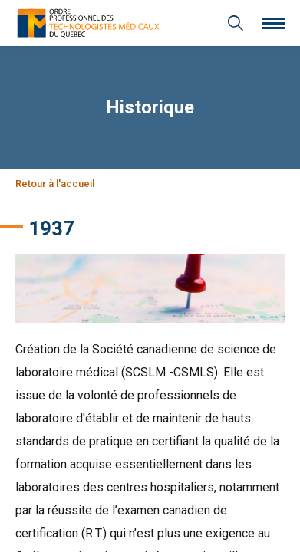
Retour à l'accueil (54, 183)
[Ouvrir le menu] (273, 23)
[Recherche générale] (235, 23)
